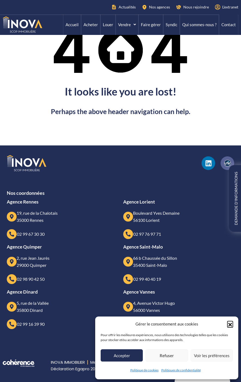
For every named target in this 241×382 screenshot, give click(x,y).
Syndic (171, 24)
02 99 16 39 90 (31, 324)
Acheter (91, 24)
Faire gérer (151, 24)
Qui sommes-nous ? (199, 24)
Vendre (127, 24)
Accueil (72, 24)
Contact (228, 24)
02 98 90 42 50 (31, 279)
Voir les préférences (212, 355)
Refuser (167, 355)
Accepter (122, 355)
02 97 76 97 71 (147, 234)
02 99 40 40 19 (147, 279)
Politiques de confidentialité (181, 370)
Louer (108, 24)
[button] (230, 324)
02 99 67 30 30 (31, 234)
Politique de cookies (144, 370)
